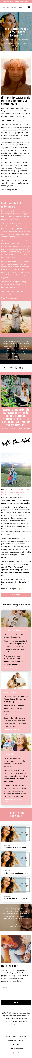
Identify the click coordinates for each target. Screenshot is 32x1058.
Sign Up (16, 1002)
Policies (16, 1044)
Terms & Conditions (16, 1048)
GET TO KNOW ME (16, 595)
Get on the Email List (16, 1040)
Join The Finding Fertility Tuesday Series (16, 1)
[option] (16, 350)
